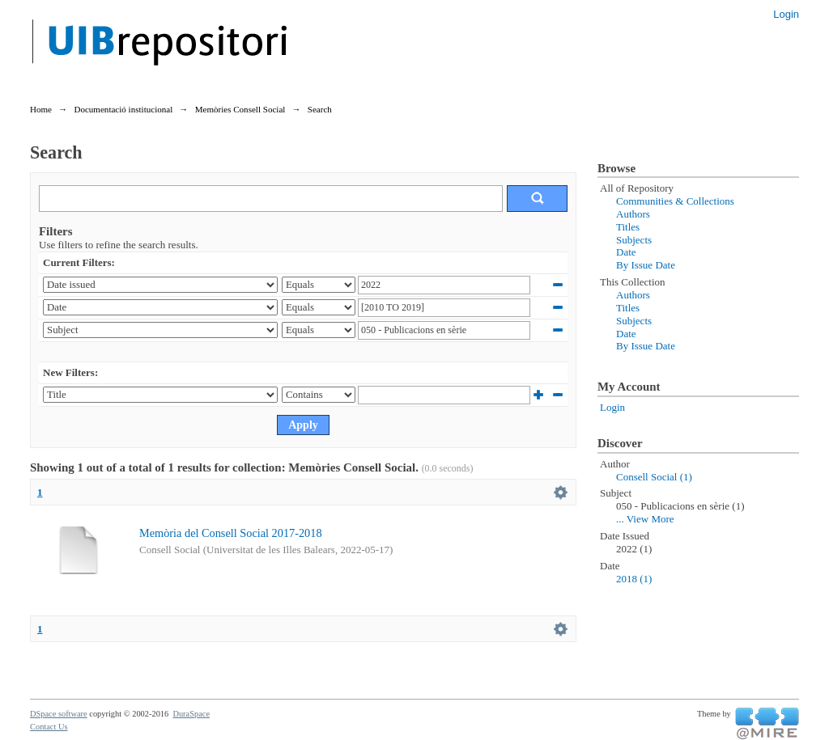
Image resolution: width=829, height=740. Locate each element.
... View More (645, 519)
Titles (628, 227)
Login (786, 14)
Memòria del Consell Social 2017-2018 (230, 532)
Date (626, 252)
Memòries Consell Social (240, 109)
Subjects (634, 240)
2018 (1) (634, 579)
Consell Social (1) (654, 477)
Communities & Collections (675, 201)
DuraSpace (191, 713)
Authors (633, 214)
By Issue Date (645, 265)
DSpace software (58, 713)
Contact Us (48, 726)
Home (41, 109)
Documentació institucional (123, 109)
